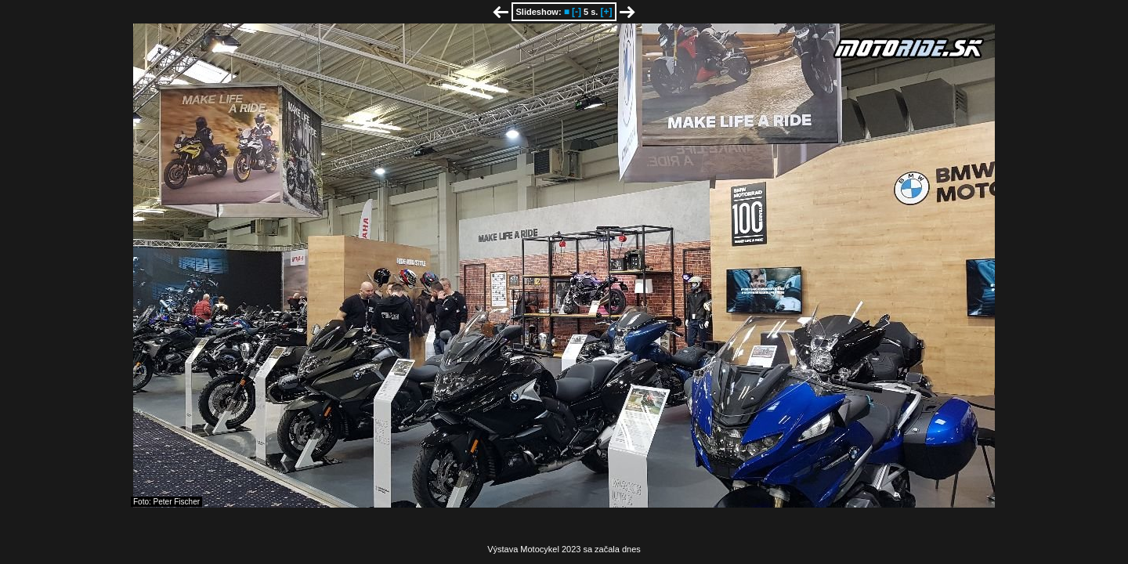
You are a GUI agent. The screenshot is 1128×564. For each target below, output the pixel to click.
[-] (576, 11)
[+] (606, 11)
